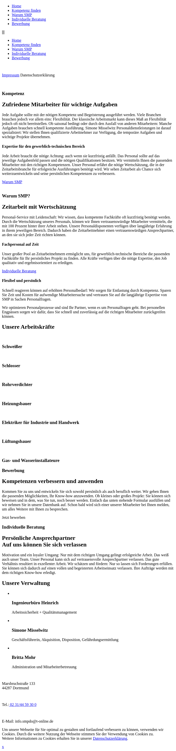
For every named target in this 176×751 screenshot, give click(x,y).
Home (16, 6)
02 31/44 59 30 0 (22, 705)
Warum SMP (22, 15)
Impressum (10, 75)
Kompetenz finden (26, 10)
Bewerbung (21, 24)
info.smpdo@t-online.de (34, 721)
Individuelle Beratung (29, 19)
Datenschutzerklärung (37, 75)
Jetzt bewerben (13, 517)
